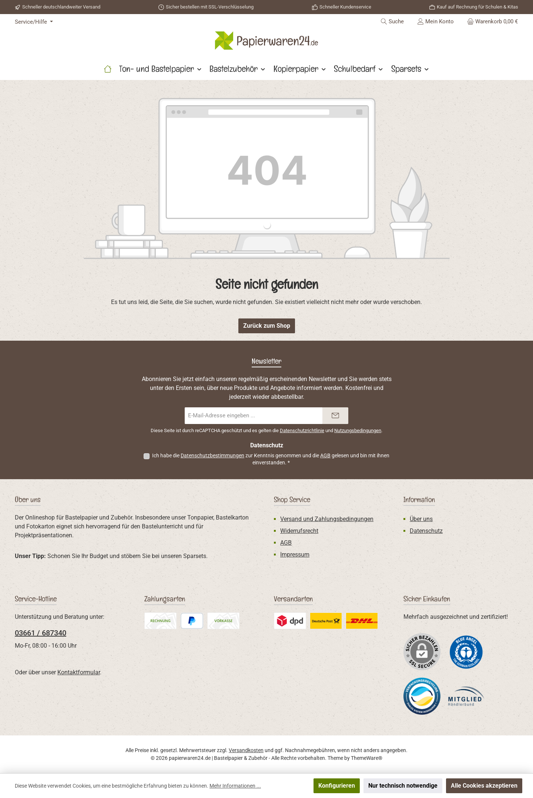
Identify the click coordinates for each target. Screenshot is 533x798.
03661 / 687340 (40, 632)
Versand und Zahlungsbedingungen (326, 518)
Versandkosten (246, 750)
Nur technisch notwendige (403, 785)
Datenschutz (426, 530)
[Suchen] (392, 21)
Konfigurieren (336, 785)
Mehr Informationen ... (235, 786)
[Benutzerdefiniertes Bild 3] (466, 696)
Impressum (294, 554)
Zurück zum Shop (266, 325)
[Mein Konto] (435, 21)
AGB (325, 455)
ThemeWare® (366, 758)
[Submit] (335, 415)
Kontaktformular (78, 672)
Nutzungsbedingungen (357, 430)
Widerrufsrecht (299, 530)
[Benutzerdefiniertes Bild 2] (421, 696)
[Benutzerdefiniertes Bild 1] (466, 652)
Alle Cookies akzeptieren (484, 785)
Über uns (421, 518)
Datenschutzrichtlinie (302, 430)
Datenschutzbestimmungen (212, 455)
